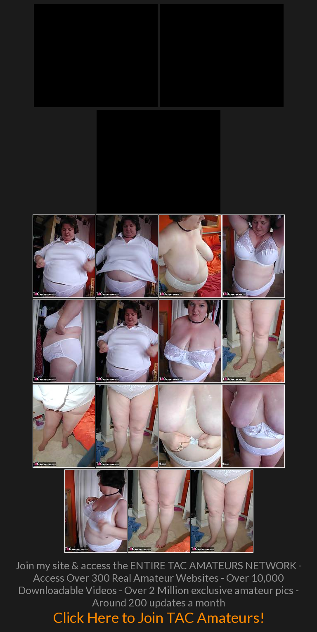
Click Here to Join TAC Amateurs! (159, 617)
